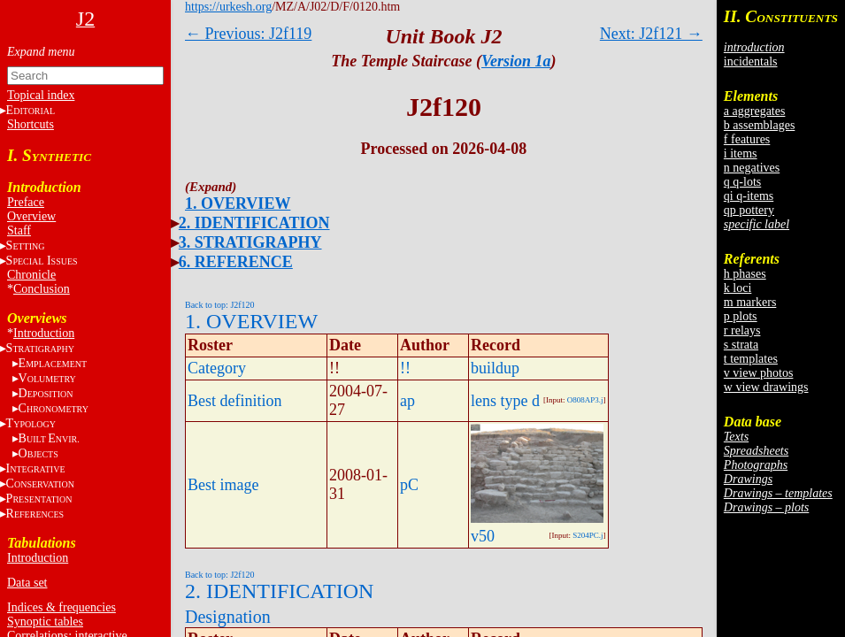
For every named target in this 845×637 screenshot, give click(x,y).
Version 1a (516, 61)
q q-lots (742, 181)
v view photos (759, 373)
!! (405, 368)
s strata (741, 344)
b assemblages (759, 125)
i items (740, 153)
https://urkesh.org (228, 6)
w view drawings (766, 387)
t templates (751, 358)
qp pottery (749, 210)
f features (747, 139)
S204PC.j (587, 535)
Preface (25, 202)
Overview (31, 216)
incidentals (751, 61)
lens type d (505, 401)
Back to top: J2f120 (220, 305)
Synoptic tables (45, 621)
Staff (19, 230)
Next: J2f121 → (651, 33)
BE (49, 438)
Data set (27, 582)
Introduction (43, 333)
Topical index (40, 95)
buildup (495, 368)
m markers (750, 302)
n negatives (752, 167)
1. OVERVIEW (237, 203)
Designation (228, 616)
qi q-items (748, 196)
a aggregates (755, 111)
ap (407, 401)
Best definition (235, 401)
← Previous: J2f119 (248, 33)
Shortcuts (30, 124)
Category (217, 368)
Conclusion (41, 288)
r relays (742, 330)
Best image (223, 485)
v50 (483, 536)
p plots (740, 316)
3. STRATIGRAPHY (250, 242)
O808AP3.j (585, 399)
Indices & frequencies (61, 607)
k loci (738, 288)
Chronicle (31, 274)
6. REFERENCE (236, 262)
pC (409, 485)
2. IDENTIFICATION (254, 223)
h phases (745, 273)
